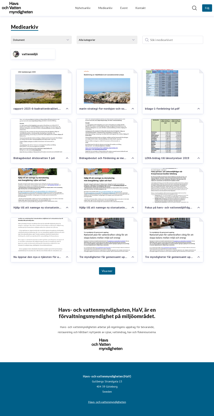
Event (124, 8)
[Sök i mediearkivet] (172, 40)
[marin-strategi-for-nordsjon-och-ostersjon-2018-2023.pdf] (107, 86)
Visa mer (107, 271)
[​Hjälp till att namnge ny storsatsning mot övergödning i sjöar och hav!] (107, 185)
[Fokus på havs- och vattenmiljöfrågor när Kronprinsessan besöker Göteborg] (172, 185)
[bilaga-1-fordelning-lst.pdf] (172, 86)
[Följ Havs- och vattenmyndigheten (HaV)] (207, 8)
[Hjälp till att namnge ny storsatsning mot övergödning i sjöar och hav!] (41, 185)
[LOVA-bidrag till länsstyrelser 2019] (172, 136)
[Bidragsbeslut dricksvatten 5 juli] (41, 136)
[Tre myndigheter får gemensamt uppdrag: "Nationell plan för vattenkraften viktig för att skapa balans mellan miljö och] (172, 235)
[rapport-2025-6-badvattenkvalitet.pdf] (41, 86)
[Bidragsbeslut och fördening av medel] (107, 136)
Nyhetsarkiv (83, 8)
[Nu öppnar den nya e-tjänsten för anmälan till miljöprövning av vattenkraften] (41, 235)
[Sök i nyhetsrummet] (194, 8)
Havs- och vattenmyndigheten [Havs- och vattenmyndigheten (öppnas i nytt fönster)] (107, 402)
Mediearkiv (105, 8)
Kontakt (140, 8)
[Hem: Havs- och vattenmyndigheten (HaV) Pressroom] (17, 8)
